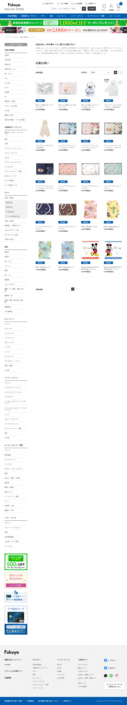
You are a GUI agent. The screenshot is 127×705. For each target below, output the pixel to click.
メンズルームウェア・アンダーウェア (15, 402)
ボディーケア (9, 342)
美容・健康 (8, 365)
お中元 (59, 668)
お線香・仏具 (9, 506)
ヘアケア (8, 347)
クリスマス (60, 674)
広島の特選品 (9, 50)
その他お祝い (10, 212)
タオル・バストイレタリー (14, 469)
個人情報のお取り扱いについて (48, 701)
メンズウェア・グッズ (12, 387)
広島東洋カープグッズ (13, 127)
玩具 (6, 532)
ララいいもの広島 (11, 106)
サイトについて (83, 664)
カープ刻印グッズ (11, 185)
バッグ (7, 415)
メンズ (7, 352)
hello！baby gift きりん (66, 267)
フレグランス (9, 356)
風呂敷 (7, 483)
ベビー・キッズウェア (12, 527)
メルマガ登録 (62, 3)
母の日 (59, 664)
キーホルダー (9, 167)
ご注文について (83, 671)
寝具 (6, 473)
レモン (7, 87)
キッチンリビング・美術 (14, 445)
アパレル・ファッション (13, 148)
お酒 (6, 143)
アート (7, 501)
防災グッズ (8, 492)
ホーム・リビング (11, 153)
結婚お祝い (9, 202)
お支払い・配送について (86, 674)
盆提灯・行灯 (9, 510)
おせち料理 (60, 678)
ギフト (16, 37)
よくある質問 (76, 4)
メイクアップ (9, 338)
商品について (82, 668)
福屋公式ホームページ (13, 660)
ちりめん (8, 83)
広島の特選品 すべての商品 (15, 120)
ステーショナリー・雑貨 (13, 171)
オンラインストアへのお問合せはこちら (114, 685)
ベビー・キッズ (10, 518)
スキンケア (8, 329)
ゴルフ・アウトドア (12, 419)
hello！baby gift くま (43, 267)
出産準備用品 (9, 537)
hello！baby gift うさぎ (89, 226)
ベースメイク (9, 333)
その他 (7, 110)
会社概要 (7, 664)
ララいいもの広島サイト (14, 671)
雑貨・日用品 (9, 487)
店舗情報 (8, 678)
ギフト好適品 (9, 180)
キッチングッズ (10, 459)
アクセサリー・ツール (12, 361)
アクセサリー (9, 397)
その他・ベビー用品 (12, 541)
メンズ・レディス (11, 378)
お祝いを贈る (24, 37)
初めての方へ (48, 3)
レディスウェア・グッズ (13, 392)
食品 (6, 139)
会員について (82, 683)
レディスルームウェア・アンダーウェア (15, 409)
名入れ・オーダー (11, 176)
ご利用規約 (30, 701)
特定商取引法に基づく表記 (13, 701)
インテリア (8, 464)
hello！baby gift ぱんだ (112, 226)
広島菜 (7, 92)
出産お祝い (32, 37)
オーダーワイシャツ (12, 424)
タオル (7, 157)
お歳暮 (59, 671)
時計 (6, 433)
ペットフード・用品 (12, 496)
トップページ (9, 37)
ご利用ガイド (90, 4)
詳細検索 (91, 8)
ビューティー (9, 319)
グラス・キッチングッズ (13, 162)
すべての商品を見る (13, 216)
